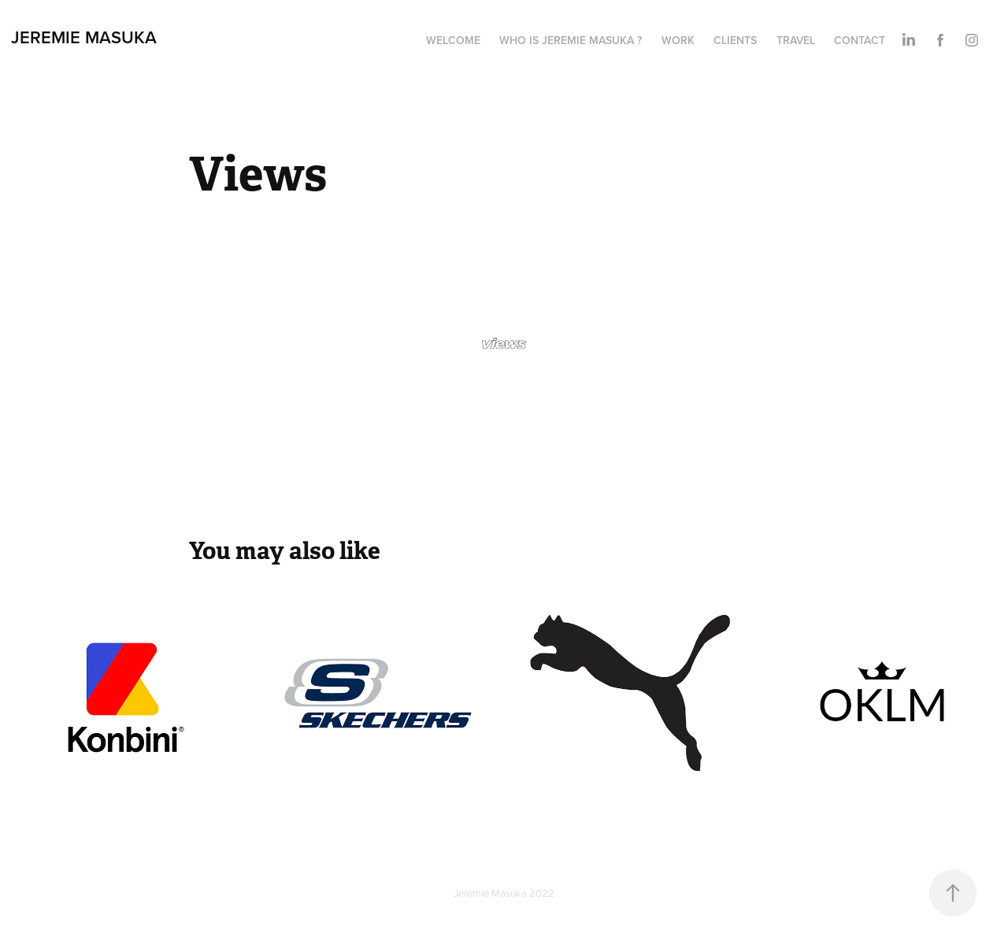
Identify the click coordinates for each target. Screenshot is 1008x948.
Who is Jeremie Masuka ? (570, 40)
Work (678, 40)
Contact (859, 40)
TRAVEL (795, 40)
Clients (735, 40)
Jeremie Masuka (84, 37)
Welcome (453, 40)
